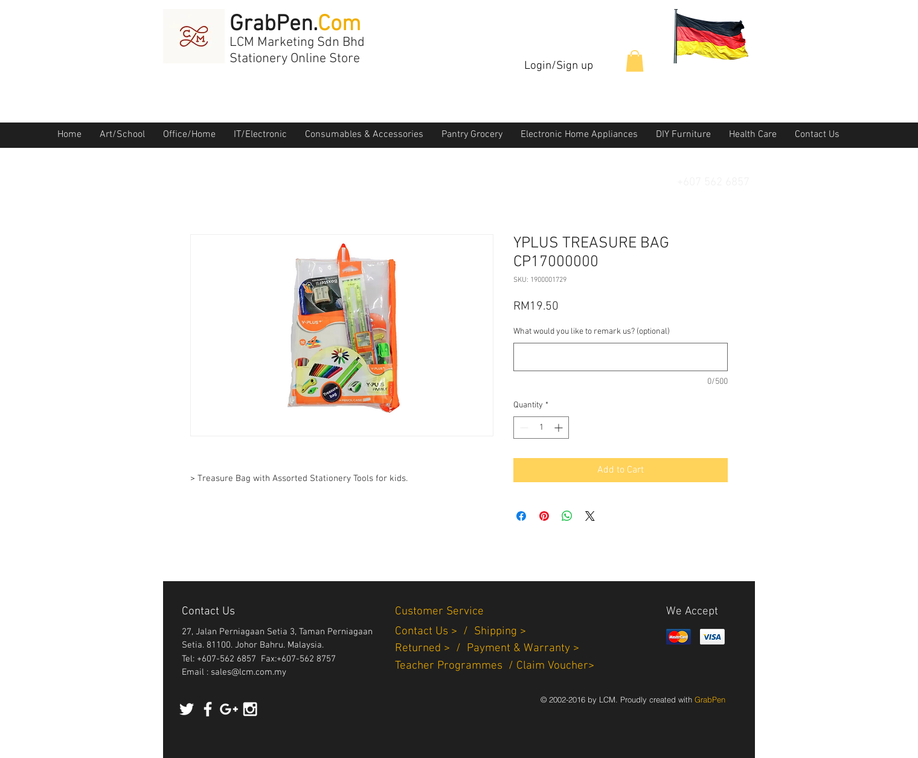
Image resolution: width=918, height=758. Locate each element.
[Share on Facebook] (521, 516)
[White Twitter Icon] (186, 709)
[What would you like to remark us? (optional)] (620, 357)
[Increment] (559, 427)
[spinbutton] (541, 427)
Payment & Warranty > (523, 648)
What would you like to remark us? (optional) (591, 331)
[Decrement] (522, 427)
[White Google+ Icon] (229, 709)
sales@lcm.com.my (248, 672)
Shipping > (500, 632)
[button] (635, 61)
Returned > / (431, 648)
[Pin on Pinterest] (544, 516)
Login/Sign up (558, 66)
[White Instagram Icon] (250, 709)
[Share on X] (590, 516)
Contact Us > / (434, 632)
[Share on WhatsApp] (567, 516)
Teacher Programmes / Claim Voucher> (494, 666)
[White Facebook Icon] (207, 709)
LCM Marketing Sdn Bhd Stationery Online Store (297, 50)
